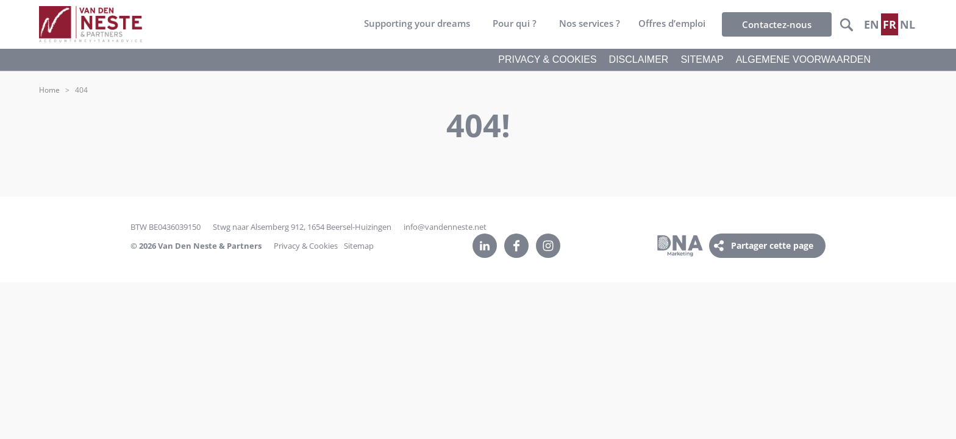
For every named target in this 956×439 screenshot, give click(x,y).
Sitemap (359, 245)
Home (49, 90)
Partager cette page (772, 245)
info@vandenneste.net (445, 226)
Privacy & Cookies (306, 245)
